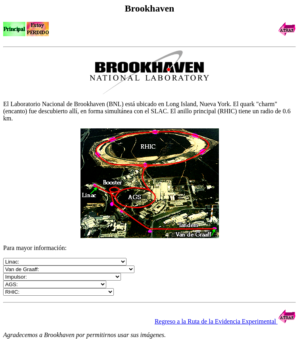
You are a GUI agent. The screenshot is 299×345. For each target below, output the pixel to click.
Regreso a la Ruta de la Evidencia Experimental (225, 321)
